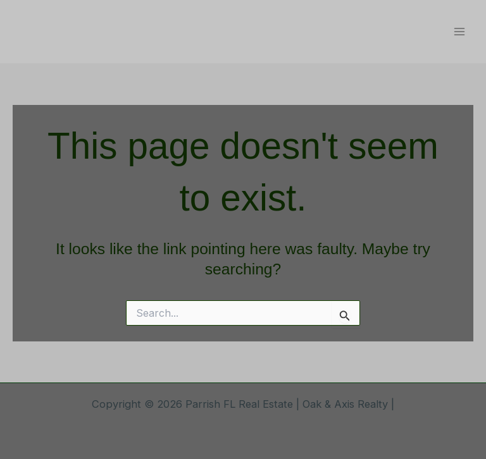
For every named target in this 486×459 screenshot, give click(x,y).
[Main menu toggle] (459, 32)
